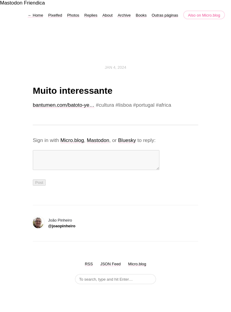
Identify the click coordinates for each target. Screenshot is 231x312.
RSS (89, 267)
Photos (73, 15)
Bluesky (127, 140)
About (107, 15)
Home (35, 15)
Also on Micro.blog (204, 15)
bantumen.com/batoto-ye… (63, 105)
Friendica (34, 3)
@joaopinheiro (61, 229)
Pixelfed (55, 15)
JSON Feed (110, 267)
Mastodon (11, 3)
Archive (124, 15)
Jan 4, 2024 (115, 67)
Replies (90, 15)
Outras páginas (165, 15)
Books (141, 15)
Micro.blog (72, 140)
